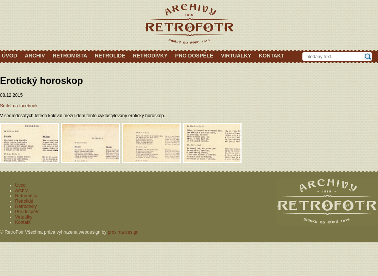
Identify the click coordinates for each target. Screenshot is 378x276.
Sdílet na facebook (18, 106)
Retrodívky (150, 56)
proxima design (123, 232)
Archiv (35, 56)
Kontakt (271, 56)
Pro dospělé (194, 56)
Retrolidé (110, 56)
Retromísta (70, 56)
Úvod (9, 56)
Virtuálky (236, 56)
